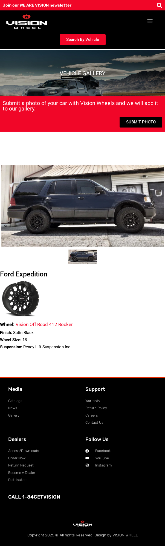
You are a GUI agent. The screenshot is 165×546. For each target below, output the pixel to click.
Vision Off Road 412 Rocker (36, 324)
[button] (150, 21)
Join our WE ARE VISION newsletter (37, 5)
